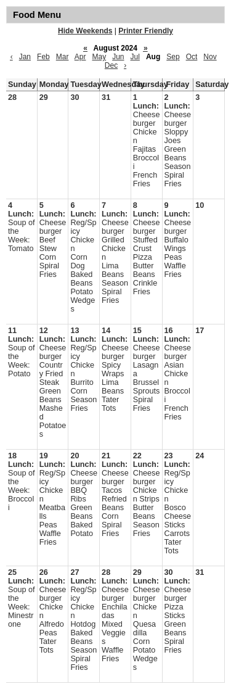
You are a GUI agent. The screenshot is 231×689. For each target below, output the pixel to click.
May (99, 56)
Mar (62, 56)
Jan (25, 56)
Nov (209, 56)
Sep (172, 56)
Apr (80, 56)
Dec (111, 65)
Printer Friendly (145, 31)
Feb (43, 56)
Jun (118, 56)
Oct (192, 56)
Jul (135, 56)
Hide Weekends (85, 31)
